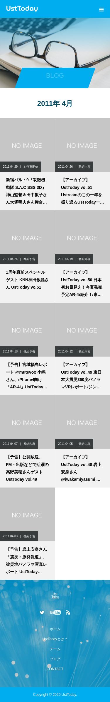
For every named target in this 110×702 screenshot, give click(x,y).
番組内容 (84, 166)
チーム (55, 649)
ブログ (55, 659)
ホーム (55, 629)
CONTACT (55, 669)
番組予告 (29, 259)
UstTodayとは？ (54, 639)
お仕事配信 (30, 166)
